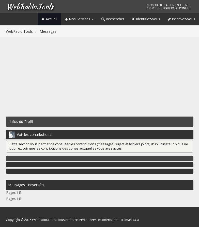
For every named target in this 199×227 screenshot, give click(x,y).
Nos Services (79, 19)
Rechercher (112, 19)
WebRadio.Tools (29, 6)
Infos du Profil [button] (21, 121)
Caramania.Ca (128, 220)
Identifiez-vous (146, 19)
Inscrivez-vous (181, 19)
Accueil (49, 19)
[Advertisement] (99, 75)
